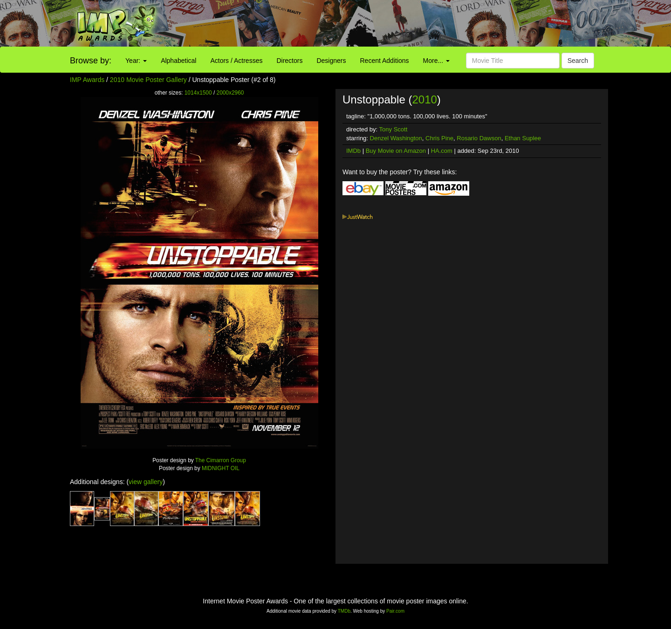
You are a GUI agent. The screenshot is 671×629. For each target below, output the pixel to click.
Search (578, 60)
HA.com (441, 150)
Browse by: (90, 60)
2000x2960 (230, 92)
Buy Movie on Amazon (396, 150)
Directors (289, 60)
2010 (424, 99)
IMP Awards (87, 79)
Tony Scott (393, 129)
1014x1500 (198, 92)
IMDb (353, 150)
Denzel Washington (396, 138)
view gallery (146, 481)
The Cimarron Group (220, 460)
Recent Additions (384, 60)
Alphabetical (178, 60)
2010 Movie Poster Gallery (148, 79)
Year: (136, 60)
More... (436, 60)
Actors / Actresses (236, 60)
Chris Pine (439, 138)
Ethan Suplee (523, 138)
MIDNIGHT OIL (221, 468)
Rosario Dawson (479, 138)
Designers (331, 60)
